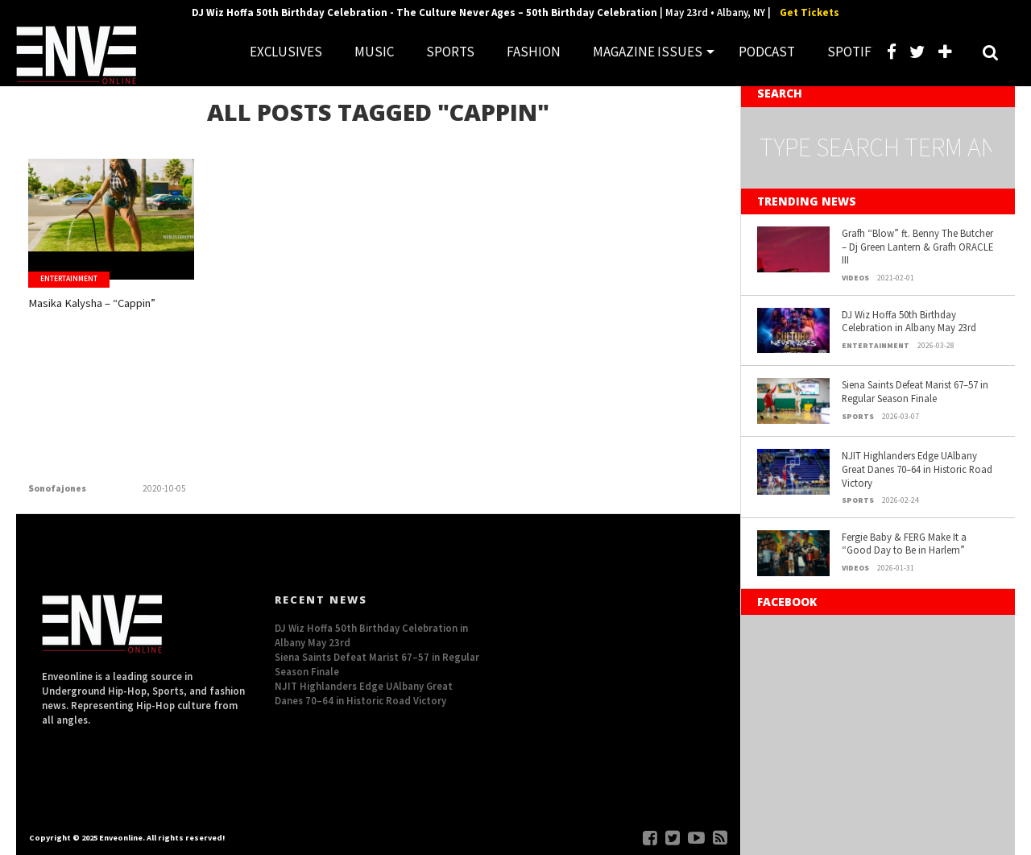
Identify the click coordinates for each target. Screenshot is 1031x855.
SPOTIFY (852, 51)
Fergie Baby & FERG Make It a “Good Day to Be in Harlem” (904, 543)
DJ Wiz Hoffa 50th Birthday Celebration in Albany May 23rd (909, 321)
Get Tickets (809, 12)
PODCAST (767, 51)
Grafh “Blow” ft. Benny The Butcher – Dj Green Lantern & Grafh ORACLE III (917, 246)
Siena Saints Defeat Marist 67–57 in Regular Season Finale (915, 391)
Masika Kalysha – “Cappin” (83, 316)
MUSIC (374, 51)
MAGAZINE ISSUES (647, 51)
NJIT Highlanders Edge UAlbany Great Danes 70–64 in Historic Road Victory (917, 468)
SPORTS (450, 51)
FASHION (534, 51)
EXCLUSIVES (286, 51)
